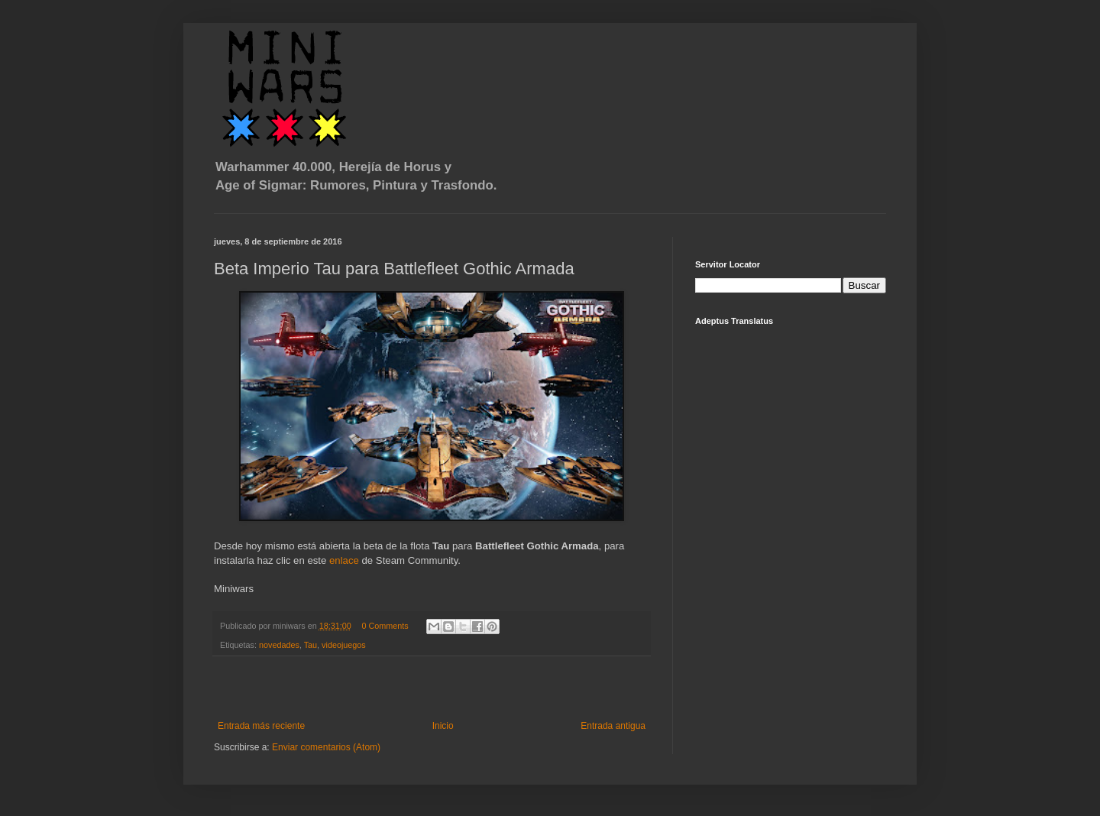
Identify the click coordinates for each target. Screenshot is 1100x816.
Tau (310, 644)
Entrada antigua (613, 725)
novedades (279, 644)
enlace (344, 560)
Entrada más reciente (261, 725)
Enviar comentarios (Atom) (326, 747)
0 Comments (384, 625)
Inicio (443, 725)
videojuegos (344, 644)
